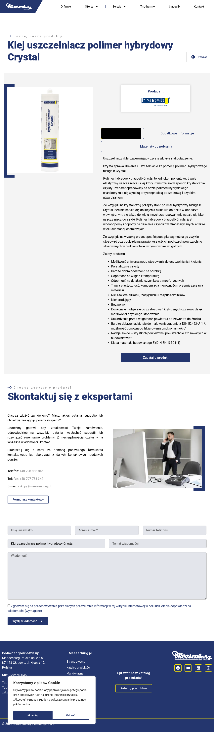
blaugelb (174, 6)
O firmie (66, 6)
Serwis (119, 6)
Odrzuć (32, 715)
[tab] (120, 133)
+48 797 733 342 (31, 479)
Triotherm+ (147, 6)
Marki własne (75, 673)
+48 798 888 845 (31, 471)
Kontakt (199, 6)
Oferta (91, 6)
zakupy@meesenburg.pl (34, 486)
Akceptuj (71, 715)
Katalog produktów (78, 667)
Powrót (202, 56)
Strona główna (76, 661)
